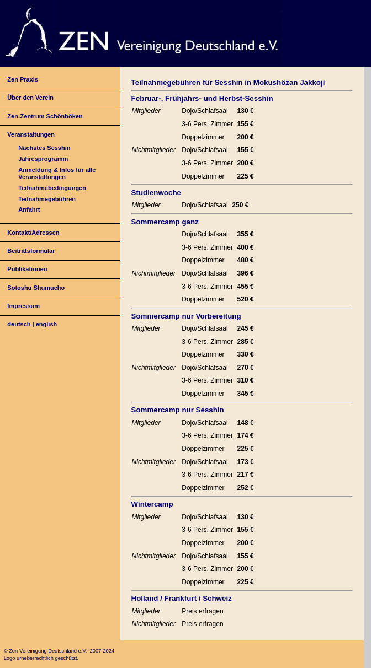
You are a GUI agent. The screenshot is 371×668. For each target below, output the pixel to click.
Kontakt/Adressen (33, 232)
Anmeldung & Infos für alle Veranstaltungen (57, 173)
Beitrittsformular (31, 250)
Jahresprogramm (43, 158)
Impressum (23, 306)
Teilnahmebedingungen (52, 188)
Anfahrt (29, 209)
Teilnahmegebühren (47, 199)
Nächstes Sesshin (44, 147)
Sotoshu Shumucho (36, 287)
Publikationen (27, 269)
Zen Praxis (22, 79)
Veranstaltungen (31, 134)
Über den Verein (30, 97)
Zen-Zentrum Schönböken (44, 116)
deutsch (18, 324)
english (46, 324)
